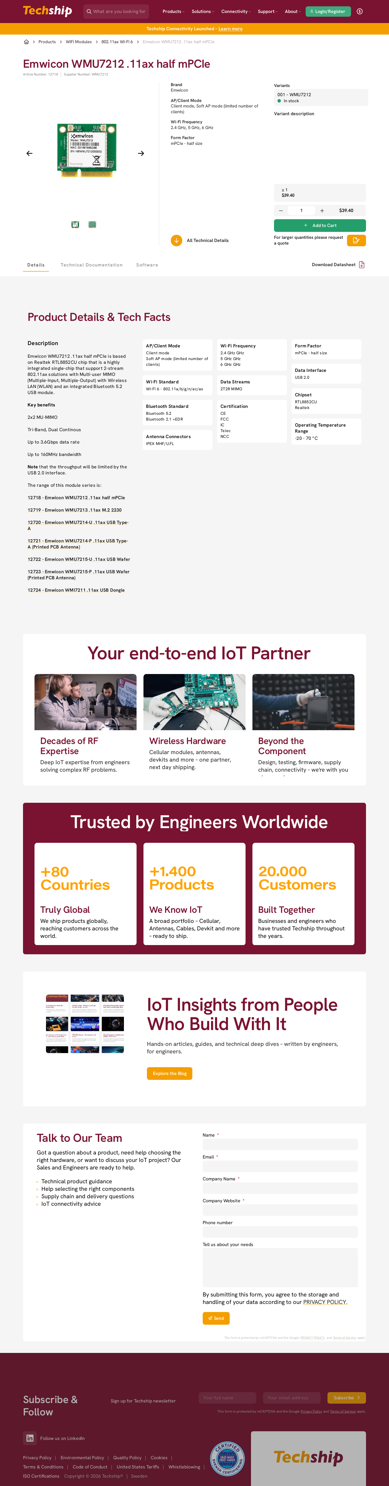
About (293, 11)
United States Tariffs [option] (138, 1467)
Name (211, 1135)
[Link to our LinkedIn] (31, 1438)
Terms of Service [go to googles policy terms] (344, 1338)
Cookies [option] (159, 1458)
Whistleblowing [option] (184, 1467)
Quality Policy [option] (127, 1458)
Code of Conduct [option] (90, 1467)
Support (268, 11)
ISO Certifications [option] (41, 1476)
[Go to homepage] (308, 1459)
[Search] (120, 9)
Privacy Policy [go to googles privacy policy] (311, 1411)
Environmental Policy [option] (82, 1458)
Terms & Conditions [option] (43, 1467)
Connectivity (236, 11)
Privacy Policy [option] (37, 1458)
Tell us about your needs (228, 1244)
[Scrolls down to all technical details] (176, 240)
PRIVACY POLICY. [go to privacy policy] (325, 1302)
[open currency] (359, 11)
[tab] (36, 265)
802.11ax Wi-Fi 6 (117, 42)
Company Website (223, 1201)
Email (210, 1157)
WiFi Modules (79, 42)
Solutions (203, 11)
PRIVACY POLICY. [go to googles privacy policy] (312, 1338)
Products (174, 11)
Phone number (218, 1223)
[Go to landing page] (47, 11)
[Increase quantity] (322, 210)
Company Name (221, 1179)
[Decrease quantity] (280, 210)
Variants (282, 85)
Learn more (231, 29)
